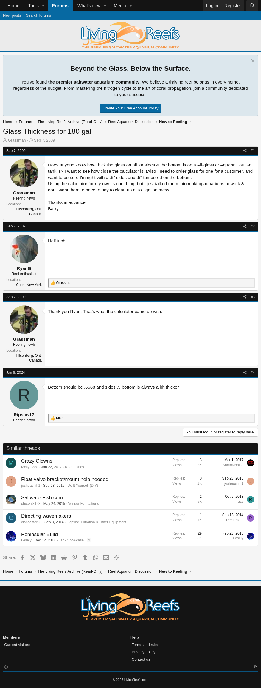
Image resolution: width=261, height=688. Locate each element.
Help (134, 637)
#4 (253, 372)
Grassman (17, 140)
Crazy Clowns (36, 461)
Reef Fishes (74, 467)
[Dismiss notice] (252, 61)
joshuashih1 (30, 485)
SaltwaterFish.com (42, 497)
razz (240, 501)
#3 (253, 297)
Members (11, 637)
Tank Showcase (71, 540)
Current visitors (17, 645)
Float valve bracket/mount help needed (64, 479)
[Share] (245, 150)
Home (13, 5)
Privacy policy (143, 652)
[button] (43, 5)
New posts (12, 15)
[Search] (252, 5)
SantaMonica (233, 465)
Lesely (26, 540)
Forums (60, 5)
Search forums (38, 15)
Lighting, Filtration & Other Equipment (96, 522)
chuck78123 (31, 504)
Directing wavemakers (46, 516)
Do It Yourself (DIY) (83, 485)
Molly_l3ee (29, 467)
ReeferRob (234, 520)
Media (120, 5)
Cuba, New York (29, 285)
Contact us (141, 659)
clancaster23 (31, 522)
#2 (253, 226)
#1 (253, 151)
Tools (33, 5)
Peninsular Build (39, 534)
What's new (88, 5)
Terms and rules (145, 645)
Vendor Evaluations (83, 504)
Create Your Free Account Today (131, 108)
